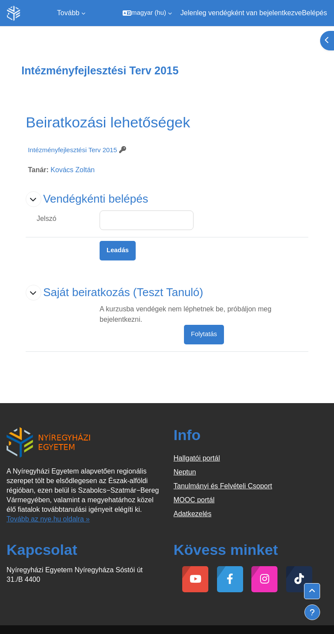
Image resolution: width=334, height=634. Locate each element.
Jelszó (46, 218)
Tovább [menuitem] (68, 13)
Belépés (314, 13)
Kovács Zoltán (72, 170)
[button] (147, 13)
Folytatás (204, 333)
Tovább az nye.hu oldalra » (48, 519)
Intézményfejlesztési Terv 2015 (72, 149)
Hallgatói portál (197, 458)
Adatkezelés (192, 513)
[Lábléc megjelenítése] (312, 612)
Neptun (185, 472)
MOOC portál (194, 500)
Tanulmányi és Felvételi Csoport (223, 486)
